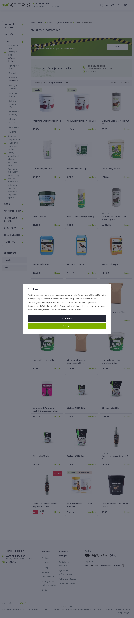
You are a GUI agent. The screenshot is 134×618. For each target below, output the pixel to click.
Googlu (74, 303)
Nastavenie (67, 318)
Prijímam (67, 326)
